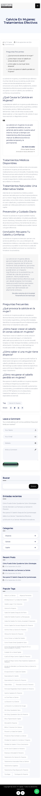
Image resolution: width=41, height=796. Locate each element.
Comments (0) (8, 44)
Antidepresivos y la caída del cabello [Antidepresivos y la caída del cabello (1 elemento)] (15, 600)
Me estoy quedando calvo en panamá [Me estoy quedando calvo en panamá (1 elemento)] (16, 714)
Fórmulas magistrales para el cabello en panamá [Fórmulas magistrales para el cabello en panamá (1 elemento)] (19, 689)
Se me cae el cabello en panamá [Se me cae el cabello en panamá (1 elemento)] (14, 748)
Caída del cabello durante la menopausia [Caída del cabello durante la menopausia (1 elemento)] (16, 617)
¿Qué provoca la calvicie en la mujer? (20, 55)
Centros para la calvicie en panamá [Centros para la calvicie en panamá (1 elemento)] (15, 629)
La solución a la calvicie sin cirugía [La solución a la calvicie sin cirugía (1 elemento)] (15, 706)
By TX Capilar (7, 42)
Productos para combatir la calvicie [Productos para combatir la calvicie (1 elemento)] (15, 736)
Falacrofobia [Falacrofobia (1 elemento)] (8, 684)
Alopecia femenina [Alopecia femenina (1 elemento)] (25, 595)
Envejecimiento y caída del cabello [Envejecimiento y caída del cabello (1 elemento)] (15, 672)
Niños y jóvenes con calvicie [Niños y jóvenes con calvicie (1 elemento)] (13, 727)
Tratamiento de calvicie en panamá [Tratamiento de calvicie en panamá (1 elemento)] (15, 757)
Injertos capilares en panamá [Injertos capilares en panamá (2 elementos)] (13, 693)
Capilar (7, 547)
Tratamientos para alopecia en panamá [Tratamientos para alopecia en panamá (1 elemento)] (16, 770)
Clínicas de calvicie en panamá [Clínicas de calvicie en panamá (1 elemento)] (13, 634)
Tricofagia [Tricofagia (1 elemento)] (7, 774)
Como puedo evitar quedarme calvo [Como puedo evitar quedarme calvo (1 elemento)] (15, 642)
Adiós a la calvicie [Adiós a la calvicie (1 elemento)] (9, 595)
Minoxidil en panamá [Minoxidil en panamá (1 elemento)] (10, 723)
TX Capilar (20, 787)
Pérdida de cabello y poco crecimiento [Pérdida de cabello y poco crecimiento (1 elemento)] (16, 744)
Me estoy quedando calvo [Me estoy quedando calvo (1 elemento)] (12, 710)
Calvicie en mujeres (14, 403)
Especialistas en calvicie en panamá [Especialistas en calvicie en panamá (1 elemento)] (15, 680)
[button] (36, 791)
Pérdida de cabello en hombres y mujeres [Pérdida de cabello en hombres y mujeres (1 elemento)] (17, 740)
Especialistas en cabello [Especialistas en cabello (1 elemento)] (11, 676)
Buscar (6, 478)
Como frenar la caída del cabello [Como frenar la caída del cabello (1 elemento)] (14, 638)
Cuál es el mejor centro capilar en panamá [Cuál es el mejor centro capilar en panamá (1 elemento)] (17, 656)
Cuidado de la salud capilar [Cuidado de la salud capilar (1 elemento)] (12, 652)
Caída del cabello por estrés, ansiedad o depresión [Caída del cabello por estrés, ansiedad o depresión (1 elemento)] (19, 621)
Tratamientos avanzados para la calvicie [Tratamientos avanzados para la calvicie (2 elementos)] (16, 761)
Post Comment (10, 464)
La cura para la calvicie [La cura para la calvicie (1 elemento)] (11, 697)
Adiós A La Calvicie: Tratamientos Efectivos (17, 516)
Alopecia (8, 536)
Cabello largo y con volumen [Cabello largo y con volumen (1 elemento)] (13, 604)
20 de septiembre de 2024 (22, 42)
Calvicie (7, 541)
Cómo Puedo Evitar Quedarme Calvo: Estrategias (19, 503)
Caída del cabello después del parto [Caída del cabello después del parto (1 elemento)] (15, 612)
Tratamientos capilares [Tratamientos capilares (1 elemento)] (11, 766)
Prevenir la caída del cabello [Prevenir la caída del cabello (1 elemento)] (13, 731)
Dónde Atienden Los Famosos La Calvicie (16, 570)
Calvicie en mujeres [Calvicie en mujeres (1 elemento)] (10, 608)
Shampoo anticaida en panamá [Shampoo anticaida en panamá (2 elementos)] (13, 753)
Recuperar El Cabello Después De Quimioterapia (19, 512)
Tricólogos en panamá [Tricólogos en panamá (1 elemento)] (21, 774)
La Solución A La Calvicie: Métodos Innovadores (19, 519)
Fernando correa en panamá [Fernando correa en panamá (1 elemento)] (24, 684)
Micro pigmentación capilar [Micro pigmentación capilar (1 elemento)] (12, 719)
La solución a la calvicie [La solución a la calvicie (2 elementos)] (11, 701)
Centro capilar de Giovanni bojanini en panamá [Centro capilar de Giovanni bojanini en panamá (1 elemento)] (18, 625)
